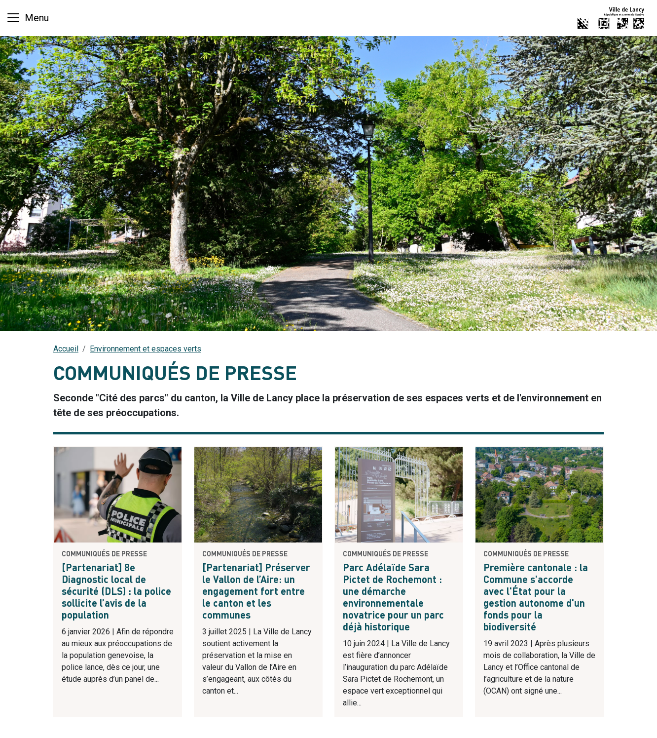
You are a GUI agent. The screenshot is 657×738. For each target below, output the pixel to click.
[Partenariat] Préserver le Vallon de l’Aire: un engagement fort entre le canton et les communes (256, 592)
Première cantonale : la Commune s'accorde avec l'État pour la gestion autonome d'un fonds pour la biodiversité (535, 598)
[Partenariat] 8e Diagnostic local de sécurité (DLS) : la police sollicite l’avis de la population (116, 592)
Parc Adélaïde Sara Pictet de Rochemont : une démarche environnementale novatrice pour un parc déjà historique (393, 598)
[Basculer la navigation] (27, 17)
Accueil (65, 348)
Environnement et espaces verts (145, 348)
